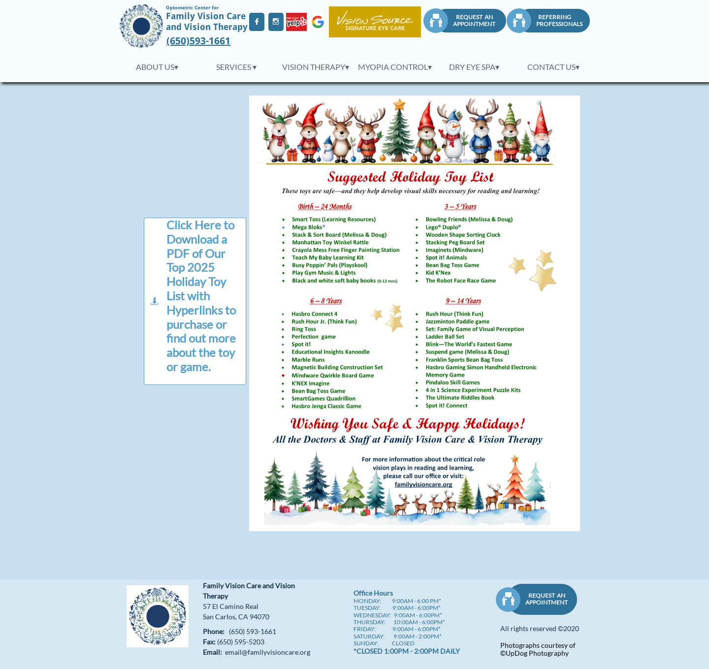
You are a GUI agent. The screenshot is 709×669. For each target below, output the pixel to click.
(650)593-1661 (198, 41)
